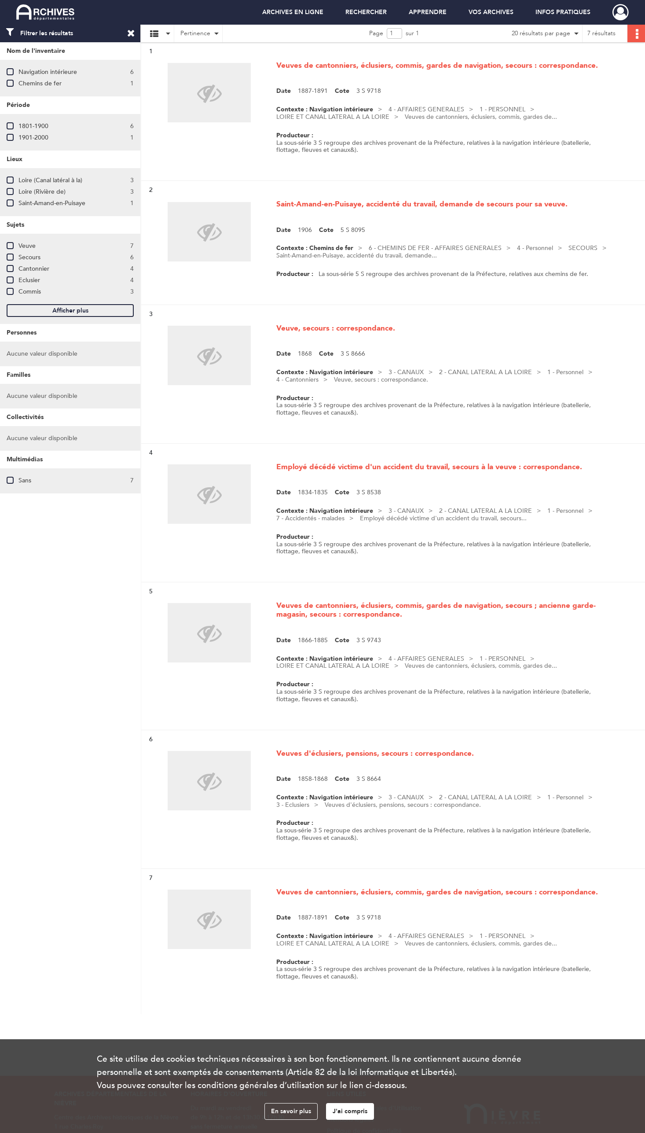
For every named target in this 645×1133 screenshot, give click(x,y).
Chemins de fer (40, 83)
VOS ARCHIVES (491, 12)
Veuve (27, 246)
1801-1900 (33, 126)
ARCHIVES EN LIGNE (292, 12)
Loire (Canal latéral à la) (50, 180)
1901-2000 (33, 137)
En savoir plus (291, 1111)
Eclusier (29, 280)
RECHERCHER (366, 12)
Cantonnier (33, 269)
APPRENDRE (428, 12)
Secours (29, 257)
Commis (29, 291)
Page (376, 33)
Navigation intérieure (47, 72)
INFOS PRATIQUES (562, 12)
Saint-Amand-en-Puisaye (51, 203)
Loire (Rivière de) (42, 192)
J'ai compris (350, 1111)
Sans (24, 480)
